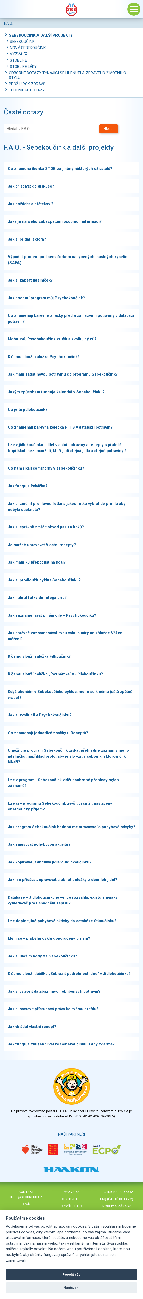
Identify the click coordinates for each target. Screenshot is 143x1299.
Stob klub (72, 9)
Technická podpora (116, 1192)
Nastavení (72, 1288)
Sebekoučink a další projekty (41, 35)
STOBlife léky (23, 66)
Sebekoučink (22, 41)
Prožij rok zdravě (27, 83)
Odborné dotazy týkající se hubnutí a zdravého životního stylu (67, 75)
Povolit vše (71, 1275)
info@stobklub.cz (26, 1197)
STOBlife (18, 60)
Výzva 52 (19, 54)
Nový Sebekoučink (28, 47)
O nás (27, 1204)
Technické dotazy (27, 90)
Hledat (109, 129)
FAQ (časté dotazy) (116, 1199)
